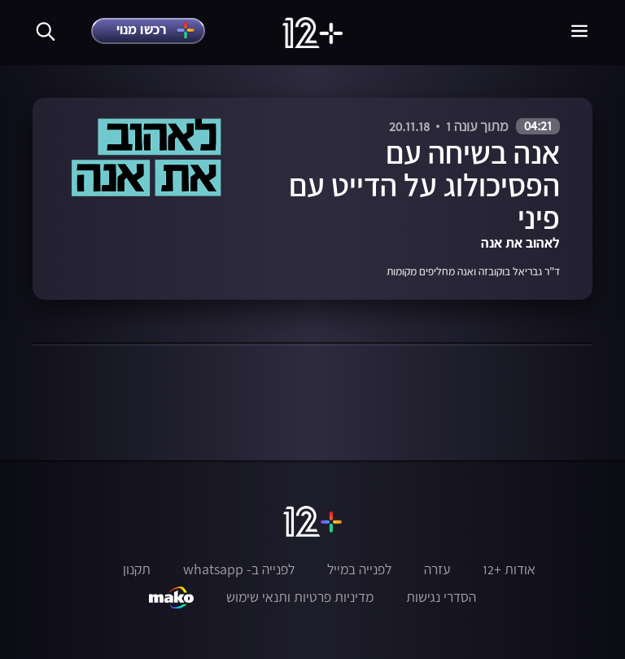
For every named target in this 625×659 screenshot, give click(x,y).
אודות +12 (509, 569)
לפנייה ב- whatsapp (239, 569)
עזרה (437, 569)
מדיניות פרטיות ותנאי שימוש (300, 597)
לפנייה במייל (359, 569)
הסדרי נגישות (441, 597)
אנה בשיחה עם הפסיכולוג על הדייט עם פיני (424, 185)
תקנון (137, 569)
